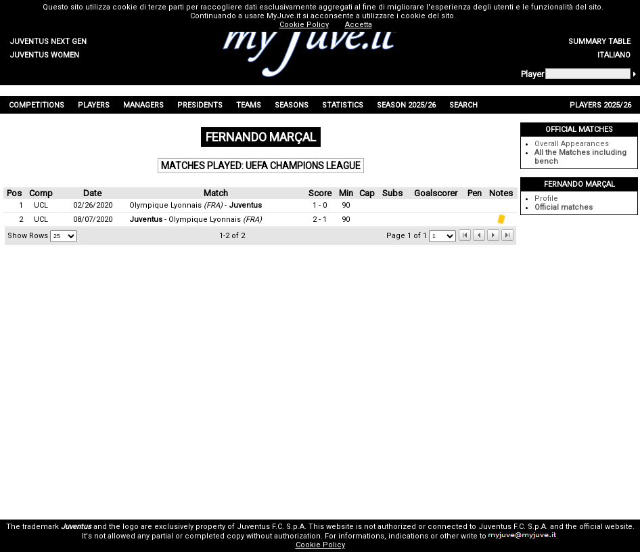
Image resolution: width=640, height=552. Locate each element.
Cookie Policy (320, 544)
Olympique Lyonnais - (195, 205)
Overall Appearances (571, 143)
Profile (546, 198)
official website (606, 526)
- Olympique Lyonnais (195, 219)
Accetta (358, 24)
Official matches (563, 207)
